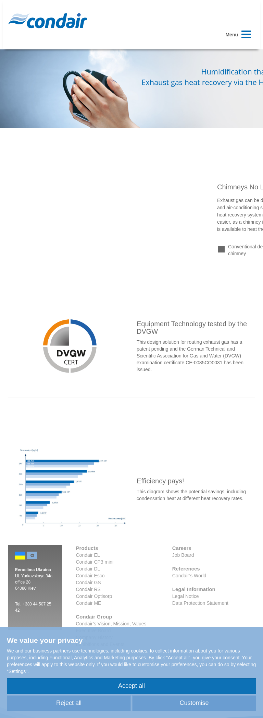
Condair (47, 20)
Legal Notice (185, 596)
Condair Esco (90, 575)
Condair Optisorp (94, 596)
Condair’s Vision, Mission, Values (111, 623)
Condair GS (88, 582)
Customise (194, 702)
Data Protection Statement (200, 603)
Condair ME (88, 603)
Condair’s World (189, 575)
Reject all (69, 702)
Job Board (183, 555)
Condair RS (88, 589)
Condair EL (88, 555)
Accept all (131, 685)
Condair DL (88, 569)
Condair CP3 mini (95, 562)
